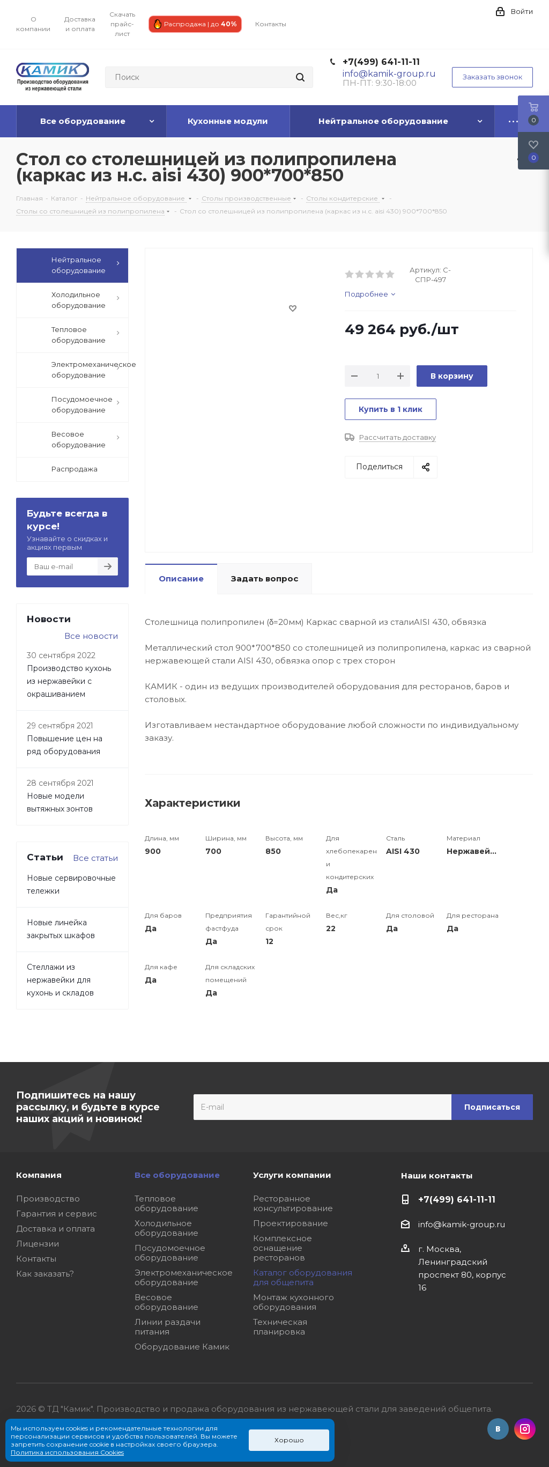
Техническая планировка (280, 1327)
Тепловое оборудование (166, 1203)
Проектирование (290, 1223)
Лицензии (37, 1244)
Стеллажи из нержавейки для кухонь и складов (60, 980)
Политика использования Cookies (67, 1452)
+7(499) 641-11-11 (381, 62)
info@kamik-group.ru (461, 1224)
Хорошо (289, 1440)
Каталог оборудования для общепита (302, 1277)
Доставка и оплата (55, 1228)
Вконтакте (498, 1429)
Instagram (525, 1429)
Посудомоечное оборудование (170, 1253)
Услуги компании (292, 1175)
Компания (39, 1175)
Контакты (36, 1259)
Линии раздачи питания (168, 1327)
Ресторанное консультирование (293, 1203)
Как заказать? (45, 1274)
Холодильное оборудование (166, 1228)
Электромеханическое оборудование (184, 1277)
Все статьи (95, 858)
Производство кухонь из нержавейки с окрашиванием (69, 681)
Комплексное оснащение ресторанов (282, 1248)
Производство (48, 1198)
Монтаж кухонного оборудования (293, 1302)
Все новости (91, 636)
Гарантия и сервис (56, 1213)
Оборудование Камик (182, 1346)
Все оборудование (177, 1175)
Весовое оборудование (166, 1302)
